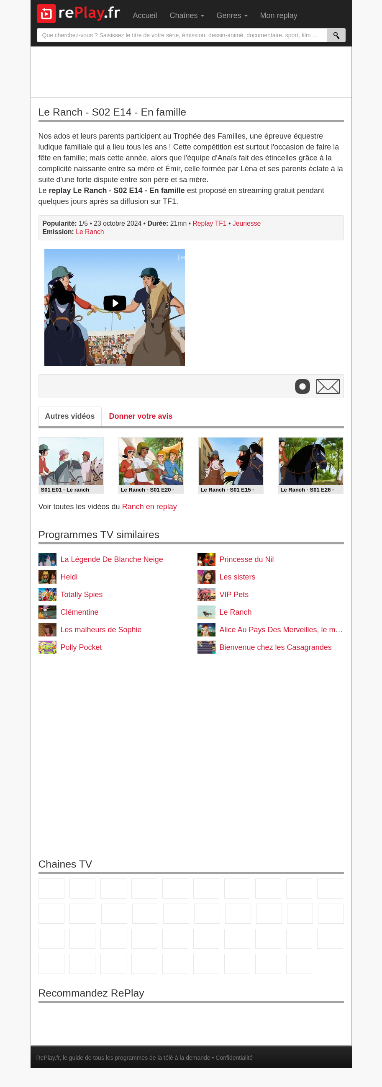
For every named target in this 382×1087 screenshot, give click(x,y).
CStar (82, 914)
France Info (82, 939)
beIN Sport (268, 939)
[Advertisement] (191, 71)
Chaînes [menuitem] (187, 15)
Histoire (299, 964)
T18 (331, 914)
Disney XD (144, 964)
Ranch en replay (149, 506)
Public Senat (268, 964)
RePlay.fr (48, 1057)
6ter (145, 914)
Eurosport (299, 939)
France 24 (237, 939)
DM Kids (175, 964)
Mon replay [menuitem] (278, 15)
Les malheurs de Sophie (101, 630)
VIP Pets (234, 594)
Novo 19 (51, 939)
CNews (113, 939)
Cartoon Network (113, 964)
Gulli (51, 964)
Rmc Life (238, 914)
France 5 (175, 888)
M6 (206, 888)
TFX (330, 888)
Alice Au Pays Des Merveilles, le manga (286, 630)
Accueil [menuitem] (145, 15)
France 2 (82, 888)
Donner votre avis (141, 416)
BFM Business (175, 939)
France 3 (113, 888)
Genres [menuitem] (232, 15)
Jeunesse (247, 223)
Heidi (69, 577)
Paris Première (300, 914)
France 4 (51, 914)
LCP (237, 964)
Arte (237, 888)
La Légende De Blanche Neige (112, 559)
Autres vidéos (70, 416)
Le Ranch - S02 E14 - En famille (112, 112)
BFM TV (144, 939)
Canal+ (144, 888)
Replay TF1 (209, 223)
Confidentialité (234, 1057)
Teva (269, 914)
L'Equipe (330, 939)
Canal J (82, 964)
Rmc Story (207, 914)
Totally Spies (82, 594)
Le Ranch (90, 231)
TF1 (51, 888)
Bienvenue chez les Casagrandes (276, 647)
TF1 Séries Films (114, 914)
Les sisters (238, 577)
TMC (299, 888)
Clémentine (80, 612)
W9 (268, 888)
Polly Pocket (81, 647)
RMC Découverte (176, 914)
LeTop (206, 964)
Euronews (206, 939)
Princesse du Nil (247, 559)
